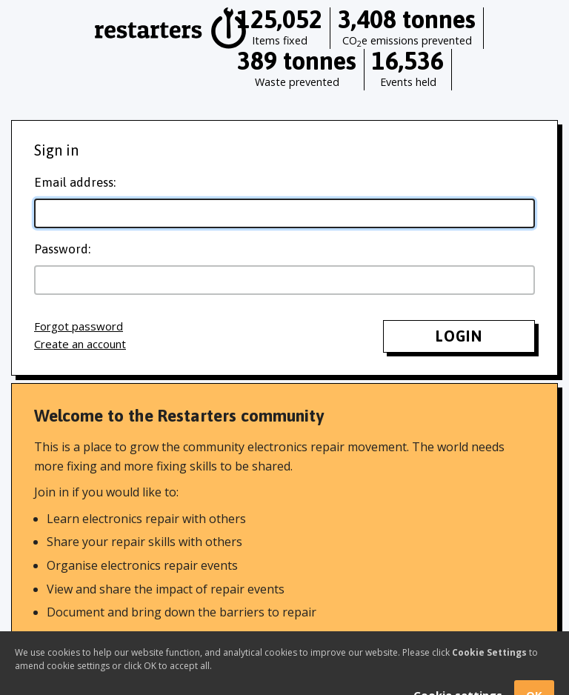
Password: (62, 249)
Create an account (80, 343)
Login (459, 336)
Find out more (73, 643)
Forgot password (78, 326)
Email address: (75, 182)
